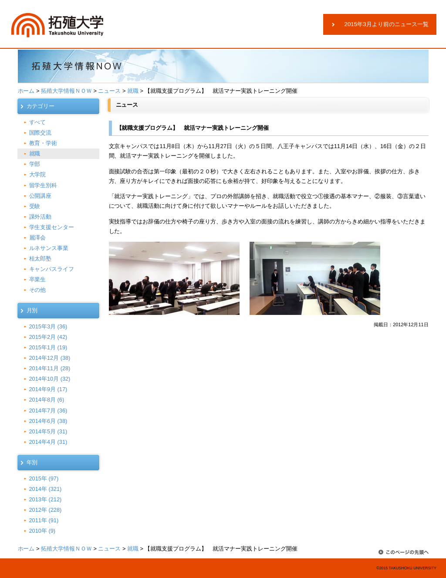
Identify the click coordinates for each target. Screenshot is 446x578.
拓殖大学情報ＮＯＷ (66, 91)
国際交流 (40, 132)
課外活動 (40, 216)
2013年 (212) (45, 499)
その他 (37, 290)
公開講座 (40, 196)
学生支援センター (51, 227)
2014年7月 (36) (48, 410)
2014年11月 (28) (50, 368)
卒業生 (37, 279)
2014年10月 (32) (50, 378)
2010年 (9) (42, 530)
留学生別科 (43, 185)
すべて (37, 122)
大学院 (37, 174)
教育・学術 (43, 143)
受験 (35, 206)
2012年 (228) (45, 510)
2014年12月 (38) (50, 358)
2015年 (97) (44, 478)
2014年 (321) (45, 489)
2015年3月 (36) (48, 326)
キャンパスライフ (51, 269)
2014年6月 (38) (48, 421)
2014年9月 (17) (48, 389)
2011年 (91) (44, 520)
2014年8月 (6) (46, 399)
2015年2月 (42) (48, 337)
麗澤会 (37, 237)
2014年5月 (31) (48, 431)
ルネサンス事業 (49, 248)
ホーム (26, 91)
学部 (35, 164)
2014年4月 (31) (48, 442)
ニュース (109, 91)
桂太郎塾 (40, 258)
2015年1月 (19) (48, 347)
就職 (133, 91)
